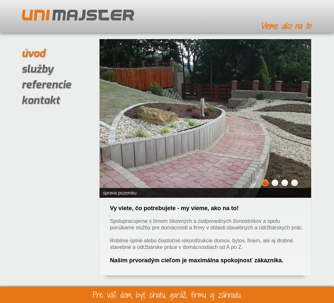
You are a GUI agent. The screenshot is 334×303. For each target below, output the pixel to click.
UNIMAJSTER (78, 15)
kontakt (41, 100)
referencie (46, 85)
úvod (33, 53)
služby (37, 69)
